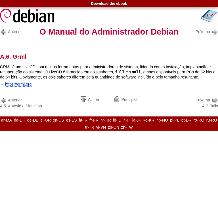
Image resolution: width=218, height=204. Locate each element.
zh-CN (113, 127)
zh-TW (127, 127)
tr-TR (89, 127)
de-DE (33, 120)
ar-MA (6, 120)
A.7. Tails (207, 102)
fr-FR (93, 120)
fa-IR (83, 120)
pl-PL (174, 120)
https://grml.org (18, 84)
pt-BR (186, 120)
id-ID (117, 120)
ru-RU (211, 120)
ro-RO (199, 120)
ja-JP (136, 120)
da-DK (19, 120)
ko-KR (148, 120)
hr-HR (105, 120)
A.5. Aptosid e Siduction (21, 102)
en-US (58, 120)
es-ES (71, 120)
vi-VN (101, 127)
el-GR (45, 120)
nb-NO (162, 120)
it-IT (126, 120)
